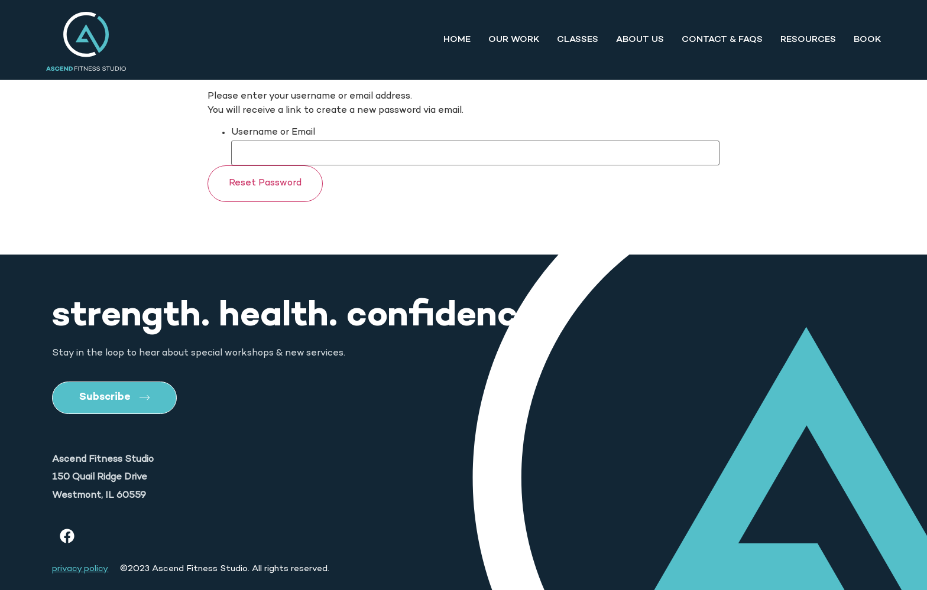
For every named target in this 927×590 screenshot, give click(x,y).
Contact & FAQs (722, 39)
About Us (640, 39)
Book (867, 39)
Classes (577, 39)
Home (457, 39)
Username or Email (273, 133)
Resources (808, 39)
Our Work (513, 39)
